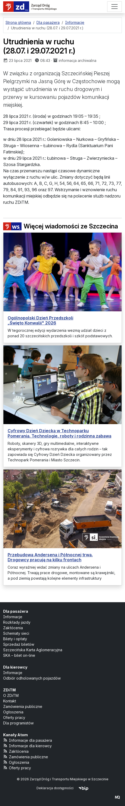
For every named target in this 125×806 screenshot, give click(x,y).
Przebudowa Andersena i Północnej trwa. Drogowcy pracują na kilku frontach (50, 557)
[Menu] (114, 6)
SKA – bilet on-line (19, 655)
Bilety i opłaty (15, 639)
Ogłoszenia (13, 712)
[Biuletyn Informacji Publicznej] (83, 788)
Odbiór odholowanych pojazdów (32, 678)
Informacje (12, 617)
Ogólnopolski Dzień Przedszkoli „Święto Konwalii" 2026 (40, 320)
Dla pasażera (15, 611)
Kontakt (9, 701)
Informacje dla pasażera (27, 740)
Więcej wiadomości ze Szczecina (60, 226)
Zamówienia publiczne (22, 706)
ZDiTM (9, 690)
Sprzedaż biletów (18, 644)
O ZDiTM (11, 695)
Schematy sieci (16, 633)
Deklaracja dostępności (55, 788)
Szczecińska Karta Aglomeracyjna (32, 650)
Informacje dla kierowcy (27, 745)
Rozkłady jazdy (16, 622)
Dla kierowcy (15, 667)
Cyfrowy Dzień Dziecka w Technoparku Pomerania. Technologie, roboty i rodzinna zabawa (59, 433)
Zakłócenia (13, 628)
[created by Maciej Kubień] (117, 797)
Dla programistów (18, 723)
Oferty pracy (14, 717)
